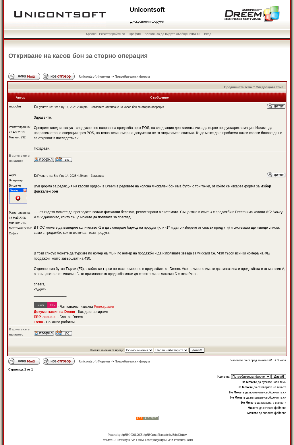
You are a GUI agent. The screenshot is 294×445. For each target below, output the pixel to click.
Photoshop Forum (183, 440)
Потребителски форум (132, 76)
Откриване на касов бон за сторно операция (78, 55)
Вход (207, 34)
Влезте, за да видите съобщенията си (172, 34)
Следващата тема (269, 87)
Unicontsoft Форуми (94, 76)
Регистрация (104, 307)
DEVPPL (133, 440)
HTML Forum (145, 440)
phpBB (124, 434)
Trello (38, 322)
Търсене (90, 34)
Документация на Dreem (54, 312)
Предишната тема (238, 87)
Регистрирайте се (112, 34)
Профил (135, 34)
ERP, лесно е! (45, 317)
